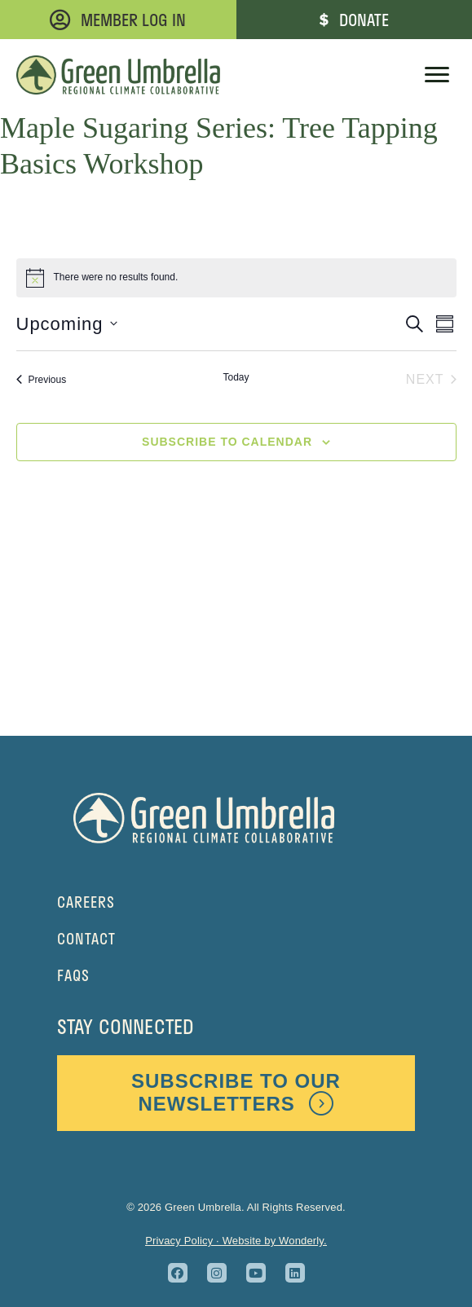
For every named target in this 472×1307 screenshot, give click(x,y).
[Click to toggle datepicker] (66, 323)
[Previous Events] (41, 380)
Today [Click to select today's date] (236, 377)
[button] (177, 1273)
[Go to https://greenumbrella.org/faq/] (236, 976)
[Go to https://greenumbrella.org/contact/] (236, 939)
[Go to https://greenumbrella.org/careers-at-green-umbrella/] (236, 902)
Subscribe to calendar (227, 441)
